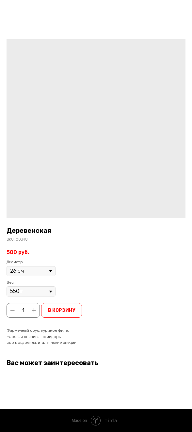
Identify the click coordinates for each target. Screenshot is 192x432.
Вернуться (21, 9)
